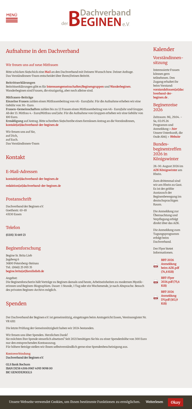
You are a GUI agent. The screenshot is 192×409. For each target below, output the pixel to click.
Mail (48, 72)
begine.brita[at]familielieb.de (25, 271)
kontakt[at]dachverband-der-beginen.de (32, 125)
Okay (175, 402)
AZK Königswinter (165, 170)
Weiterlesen (154, 402)
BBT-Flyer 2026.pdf (170, 281)
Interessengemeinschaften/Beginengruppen (75, 86)
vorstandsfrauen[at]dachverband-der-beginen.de (168, 93)
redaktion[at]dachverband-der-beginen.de (33, 186)
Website (175, 136)
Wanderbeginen (120, 86)
